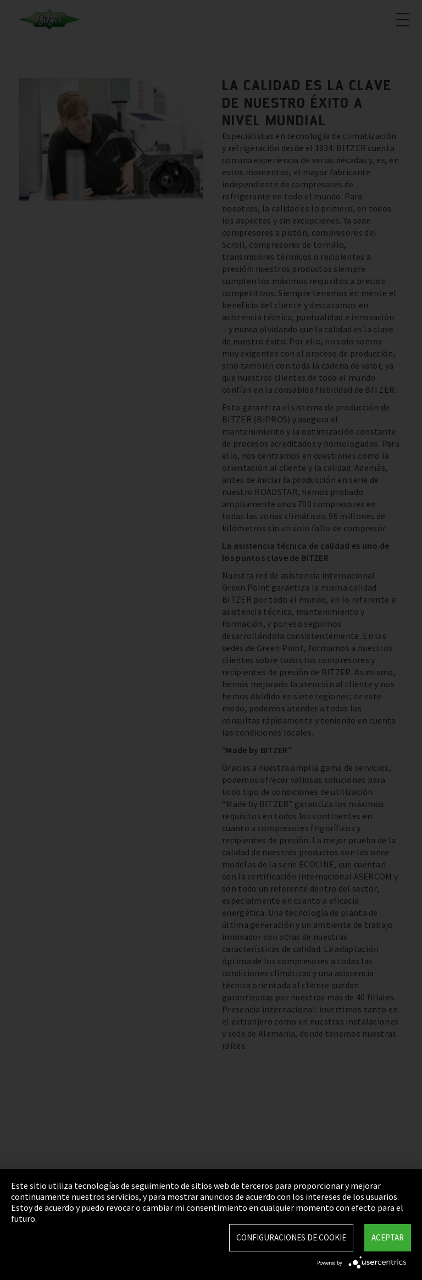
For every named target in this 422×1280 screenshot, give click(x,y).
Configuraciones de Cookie (291, 1237)
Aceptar (387, 1237)
